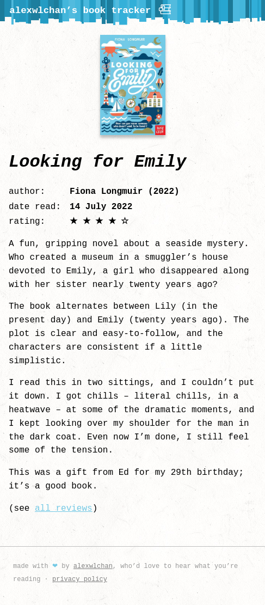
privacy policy (79, 578)
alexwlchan (93, 565)
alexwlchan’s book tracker (90, 9)
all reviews (64, 508)
